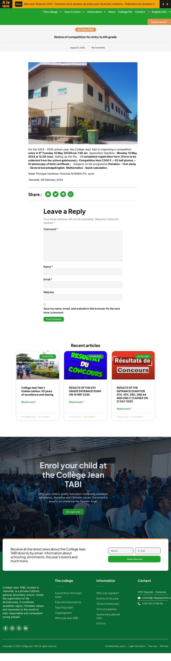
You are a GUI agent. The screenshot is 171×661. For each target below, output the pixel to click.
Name (48, 268)
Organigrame (63, 616)
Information (96, 12)
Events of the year (107, 602)
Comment (50, 229)
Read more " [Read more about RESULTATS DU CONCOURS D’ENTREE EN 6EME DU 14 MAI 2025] (76, 405)
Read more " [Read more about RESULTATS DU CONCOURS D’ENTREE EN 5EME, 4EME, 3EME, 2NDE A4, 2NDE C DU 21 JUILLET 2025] (124, 412)
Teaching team (64, 611)
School (100, 627)
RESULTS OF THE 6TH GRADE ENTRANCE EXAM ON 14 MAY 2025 (85, 394)
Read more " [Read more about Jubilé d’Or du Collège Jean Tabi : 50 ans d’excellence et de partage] (29, 405)
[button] (48, 194)
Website (48, 294)
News (112, 11)
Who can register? (107, 596)
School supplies (106, 612)
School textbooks (107, 607)
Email (47, 281)
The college (52, 12)
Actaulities (85, 30)
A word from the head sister (68, 598)
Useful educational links (108, 619)
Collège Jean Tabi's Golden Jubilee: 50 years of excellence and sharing (37, 394)
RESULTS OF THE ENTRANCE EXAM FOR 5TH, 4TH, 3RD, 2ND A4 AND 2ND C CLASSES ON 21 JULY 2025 (132, 397)
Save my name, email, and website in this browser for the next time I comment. (81, 313)
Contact (140, 11)
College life (125, 11)
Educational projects (68, 605)
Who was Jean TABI (66, 621)
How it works (74, 12)
